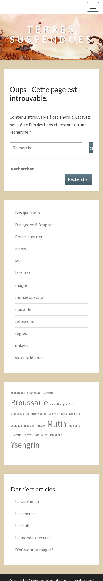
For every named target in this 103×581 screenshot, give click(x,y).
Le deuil (22, 525)
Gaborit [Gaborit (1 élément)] (53, 414)
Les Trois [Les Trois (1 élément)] (74, 414)
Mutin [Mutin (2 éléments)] (56, 424)
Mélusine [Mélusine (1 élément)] (74, 425)
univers (22, 345)
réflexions (24, 321)
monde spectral (30, 297)
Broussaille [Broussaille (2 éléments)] (29, 402)
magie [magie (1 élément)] (41, 425)
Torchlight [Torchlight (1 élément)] (56, 435)
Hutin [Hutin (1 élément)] (63, 414)
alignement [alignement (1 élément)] (18, 392)
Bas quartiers (27, 212)
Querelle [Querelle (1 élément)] (16, 435)
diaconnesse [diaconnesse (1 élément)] (38, 414)
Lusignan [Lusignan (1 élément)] (16, 425)
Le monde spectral (32, 537)
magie (21, 285)
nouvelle (23, 309)
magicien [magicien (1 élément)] (29, 425)
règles (21, 333)
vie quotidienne (29, 357)
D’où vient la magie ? (34, 550)
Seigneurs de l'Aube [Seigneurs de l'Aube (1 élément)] (35, 435)
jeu (18, 261)
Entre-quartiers (29, 236)
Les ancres (25, 513)
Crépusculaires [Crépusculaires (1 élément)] (20, 414)
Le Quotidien (27, 501)
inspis (20, 248)
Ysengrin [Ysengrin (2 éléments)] (25, 445)
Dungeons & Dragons (34, 224)
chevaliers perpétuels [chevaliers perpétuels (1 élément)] (63, 404)
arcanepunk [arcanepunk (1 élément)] (34, 392)
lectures (22, 273)
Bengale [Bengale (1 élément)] (48, 392)
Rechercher (22, 168)
